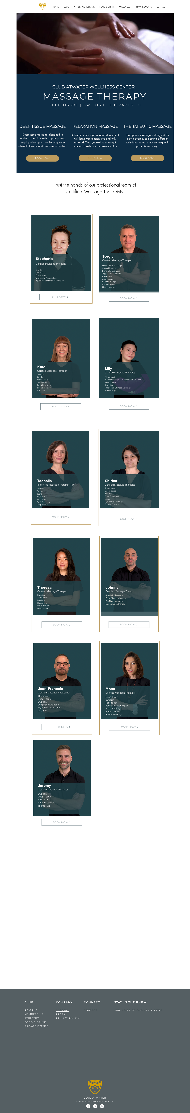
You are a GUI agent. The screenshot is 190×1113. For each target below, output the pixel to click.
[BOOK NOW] (42, 158)
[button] (84, 7)
